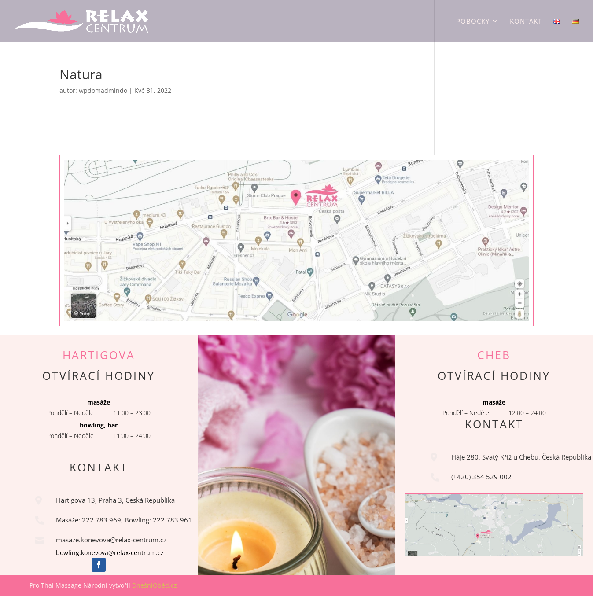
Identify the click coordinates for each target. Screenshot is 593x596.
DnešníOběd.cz (155, 585)
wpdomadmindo (103, 90)
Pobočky (473, 22)
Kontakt (526, 22)
